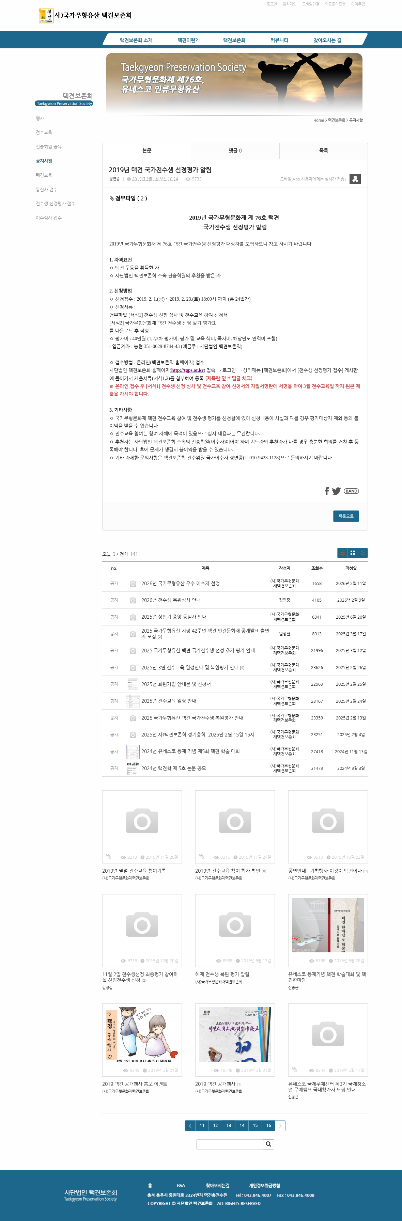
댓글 (235, 150)
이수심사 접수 (49, 217)
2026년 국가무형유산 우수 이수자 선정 (180, 583)
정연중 (114, 179)
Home (318, 120)
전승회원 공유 (49, 146)
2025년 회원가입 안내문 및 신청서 (176, 684)
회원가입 (289, 4)
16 (268, 1125)
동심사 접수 (47, 189)
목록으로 (346, 516)
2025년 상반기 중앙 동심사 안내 (173, 616)
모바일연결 (310, 4)
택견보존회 (234, 40)
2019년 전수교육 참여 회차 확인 (230, 870)
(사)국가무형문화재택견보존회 (125, 878)
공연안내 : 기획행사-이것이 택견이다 (328, 870)
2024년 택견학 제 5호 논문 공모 (173, 768)
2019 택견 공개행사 (218, 1084)
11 (202, 1125)
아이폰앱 (358, 4)
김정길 (107, 987)
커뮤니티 (279, 40)
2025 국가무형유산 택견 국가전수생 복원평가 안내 (192, 717)
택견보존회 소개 (136, 40)
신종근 (293, 987)
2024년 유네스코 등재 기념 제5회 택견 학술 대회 (190, 751)
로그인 (272, 4)
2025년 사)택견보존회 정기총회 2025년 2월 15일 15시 (197, 734)
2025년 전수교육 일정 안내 (169, 700)
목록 (323, 150)
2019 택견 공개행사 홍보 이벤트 (134, 1084)
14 (241, 1125)
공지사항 (44, 160)
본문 (146, 150)
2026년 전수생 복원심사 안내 (171, 600)
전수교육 (44, 132)
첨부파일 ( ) (128, 198)
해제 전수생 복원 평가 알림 (222, 974)
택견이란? (187, 40)
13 (228, 1125)
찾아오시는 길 (327, 40)
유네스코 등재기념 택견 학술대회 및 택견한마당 (327, 977)
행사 (40, 118)
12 (215, 1125)
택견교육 (44, 175)
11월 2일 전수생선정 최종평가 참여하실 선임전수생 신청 (140, 977)
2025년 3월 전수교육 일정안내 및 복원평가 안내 (189, 667)
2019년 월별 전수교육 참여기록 (134, 870)
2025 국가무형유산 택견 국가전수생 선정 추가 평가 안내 (198, 650)
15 (255, 1125)
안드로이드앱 (335, 4)
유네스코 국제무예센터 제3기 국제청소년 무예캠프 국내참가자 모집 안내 (327, 1086)
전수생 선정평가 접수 (55, 203)
